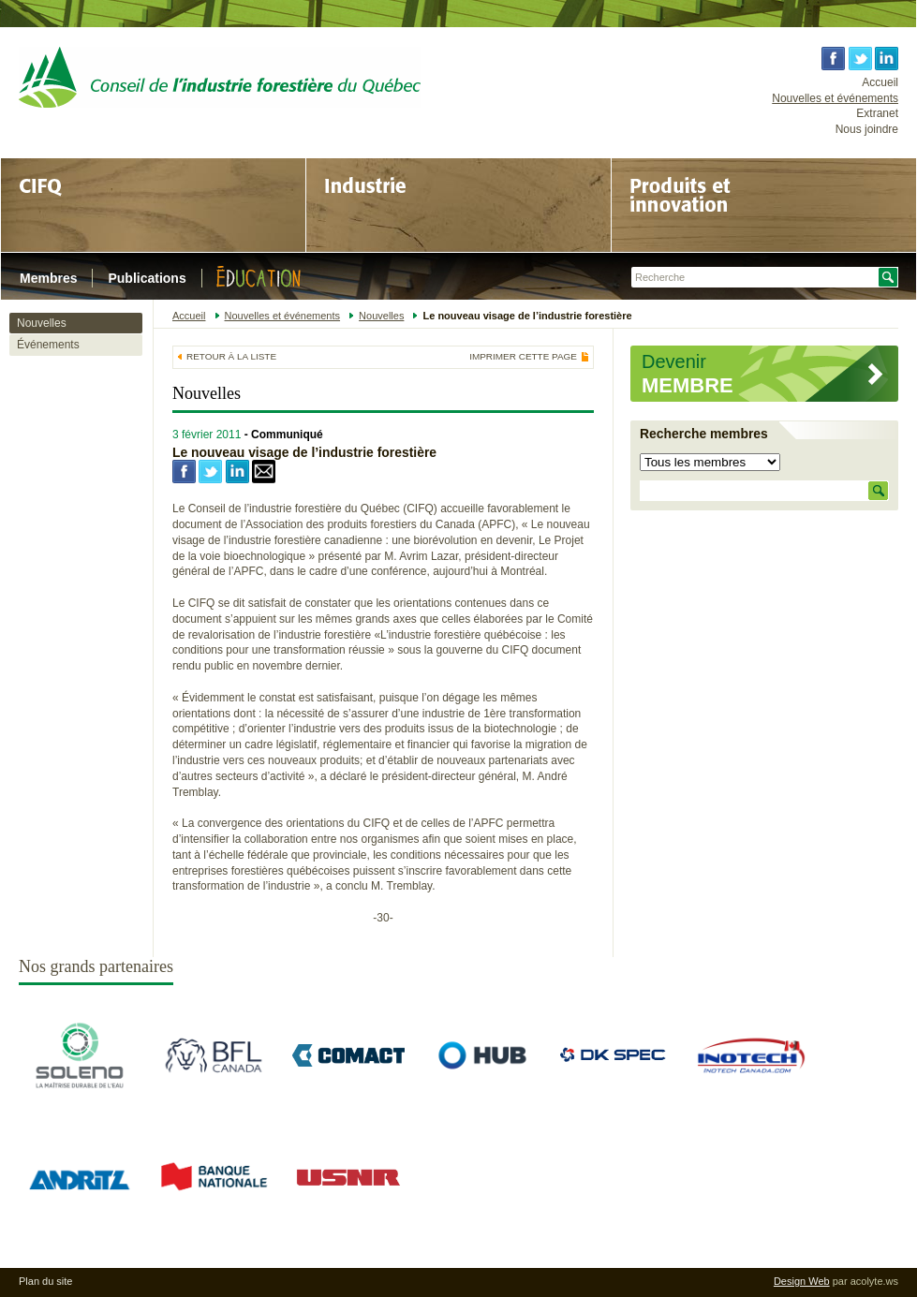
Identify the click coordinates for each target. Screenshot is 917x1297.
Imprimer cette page (523, 356)
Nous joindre (867, 129)
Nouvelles (42, 323)
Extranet (877, 113)
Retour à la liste (231, 356)
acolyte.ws (874, 1281)
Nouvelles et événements (835, 98)
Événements (48, 344)
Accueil (880, 82)
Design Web (802, 1281)
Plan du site (45, 1281)
